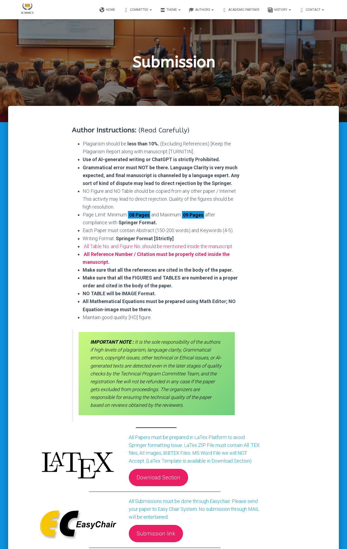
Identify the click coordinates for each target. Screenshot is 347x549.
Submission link (171, 502)
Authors (201, 10)
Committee (137, 10)
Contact (311, 10)
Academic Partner (240, 10)
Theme (170, 10)
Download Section (173, 446)
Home (107, 10)
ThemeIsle (319, 537)
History (279, 10)
